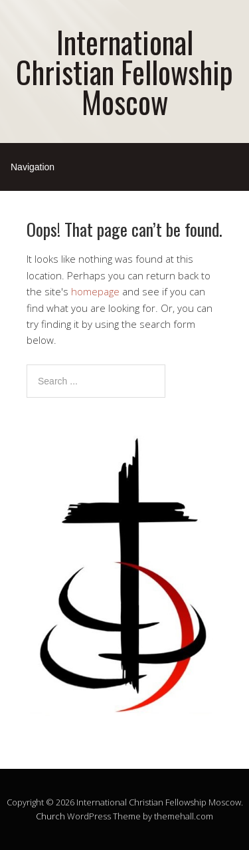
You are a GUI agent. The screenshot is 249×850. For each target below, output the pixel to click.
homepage (95, 291)
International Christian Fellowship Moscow (124, 71)
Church (50, 816)
